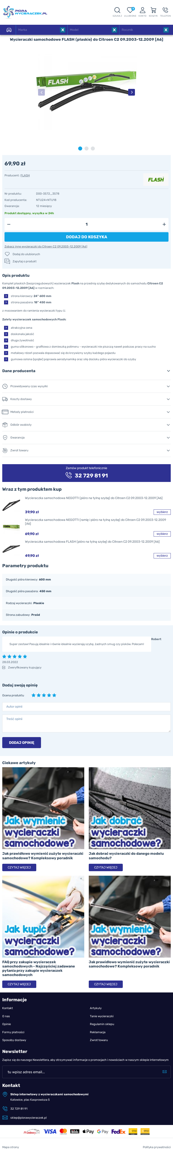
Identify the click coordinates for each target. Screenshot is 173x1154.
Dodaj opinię (21, 742)
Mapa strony (10, 1147)
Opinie (6, 1024)
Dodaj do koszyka (86, 236)
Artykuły (96, 1008)
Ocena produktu (13, 695)
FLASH (25, 175)
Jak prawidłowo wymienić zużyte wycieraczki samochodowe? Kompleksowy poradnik (42, 855)
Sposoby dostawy (14, 1040)
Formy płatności (13, 1032)
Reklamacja (97, 1032)
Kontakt (7, 1008)
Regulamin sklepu (102, 1024)
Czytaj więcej (19, 867)
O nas (6, 1016)
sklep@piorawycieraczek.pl (28, 1117)
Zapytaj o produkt (24, 261)
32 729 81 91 (18, 1108)
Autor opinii (14, 707)
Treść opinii (14, 719)
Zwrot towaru (99, 1040)
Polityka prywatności (157, 1147)
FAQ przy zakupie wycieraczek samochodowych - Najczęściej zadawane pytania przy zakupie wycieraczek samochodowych (38, 968)
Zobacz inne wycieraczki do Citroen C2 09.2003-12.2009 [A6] (46, 246)
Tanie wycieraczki (102, 1016)
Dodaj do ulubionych (26, 254)
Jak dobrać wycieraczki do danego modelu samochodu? (126, 855)
